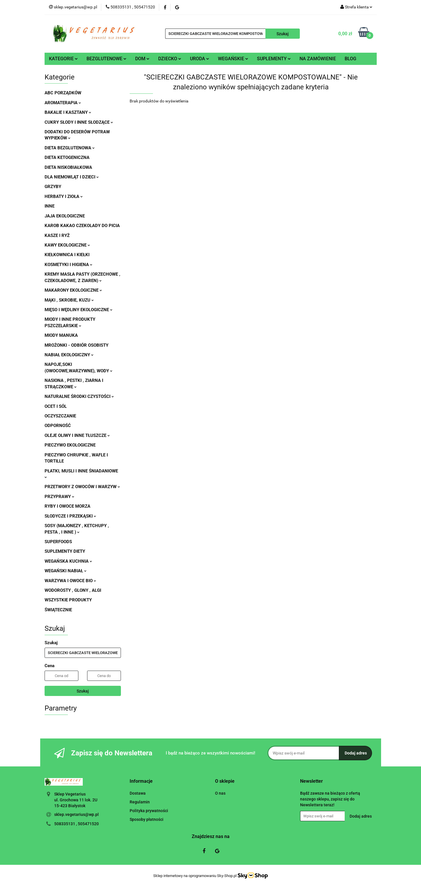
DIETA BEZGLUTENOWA (70, 147)
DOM (142, 58)
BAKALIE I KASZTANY (68, 112)
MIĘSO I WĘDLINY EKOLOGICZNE (78, 309)
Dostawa (138, 793)
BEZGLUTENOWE (106, 58)
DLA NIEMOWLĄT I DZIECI (72, 177)
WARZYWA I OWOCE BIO (70, 580)
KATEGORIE (63, 58)
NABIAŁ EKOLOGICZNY (69, 354)
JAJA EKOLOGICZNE (65, 216)
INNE (49, 206)
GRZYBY (53, 186)
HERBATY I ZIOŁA (64, 196)
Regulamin (140, 802)
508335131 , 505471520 (76, 823)
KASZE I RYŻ (57, 235)
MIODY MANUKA (61, 335)
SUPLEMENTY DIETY (65, 551)
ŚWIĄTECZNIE (58, 609)
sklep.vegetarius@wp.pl (76, 814)
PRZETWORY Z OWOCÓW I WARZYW (82, 486)
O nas (220, 793)
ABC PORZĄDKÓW (63, 92)
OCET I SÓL (56, 406)
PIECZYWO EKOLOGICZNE (70, 445)
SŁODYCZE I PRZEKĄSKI (70, 516)
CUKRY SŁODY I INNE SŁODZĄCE (79, 122)
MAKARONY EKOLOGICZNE (73, 290)
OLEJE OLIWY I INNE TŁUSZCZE (77, 435)
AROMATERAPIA (63, 102)
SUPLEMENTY (274, 58)
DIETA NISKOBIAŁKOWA (68, 167)
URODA (199, 58)
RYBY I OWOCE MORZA (67, 506)
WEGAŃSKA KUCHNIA (68, 561)
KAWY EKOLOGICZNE (67, 245)
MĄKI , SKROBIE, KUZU (69, 300)
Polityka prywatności (149, 810)
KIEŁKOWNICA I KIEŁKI (67, 254)
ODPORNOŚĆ (58, 425)
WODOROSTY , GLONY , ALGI (73, 590)
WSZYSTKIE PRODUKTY (68, 600)
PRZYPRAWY (59, 496)
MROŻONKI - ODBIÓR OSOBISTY (76, 345)
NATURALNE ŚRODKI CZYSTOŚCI (79, 396)
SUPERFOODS (58, 541)
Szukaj (83, 691)
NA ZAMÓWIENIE (318, 58)
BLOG (350, 58)
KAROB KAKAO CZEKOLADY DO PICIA (82, 225)
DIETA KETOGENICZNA (67, 157)
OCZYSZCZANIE (60, 416)
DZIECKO (169, 58)
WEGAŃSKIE (233, 58)
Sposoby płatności (146, 819)
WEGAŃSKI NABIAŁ (66, 570)
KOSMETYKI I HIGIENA (68, 264)
